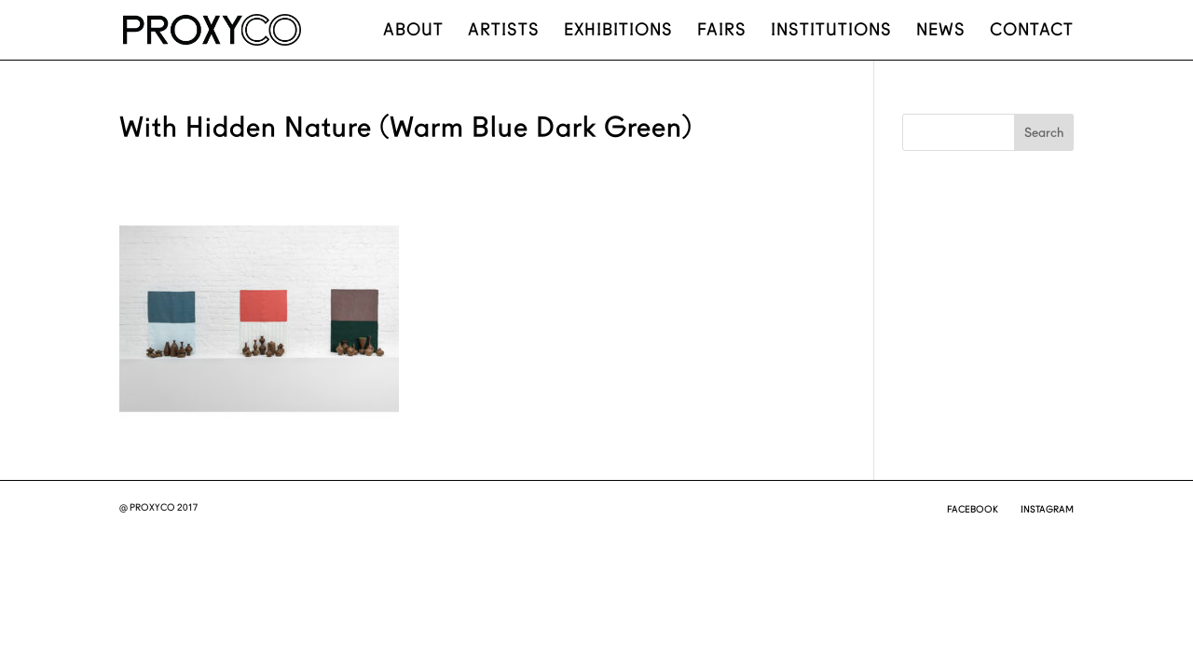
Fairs (722, 31)
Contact (1032, 31)
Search (1043, 132)
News (941, 31)
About (413, 31)
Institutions (831, 31)
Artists (504, 31)
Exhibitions (618, 31)
